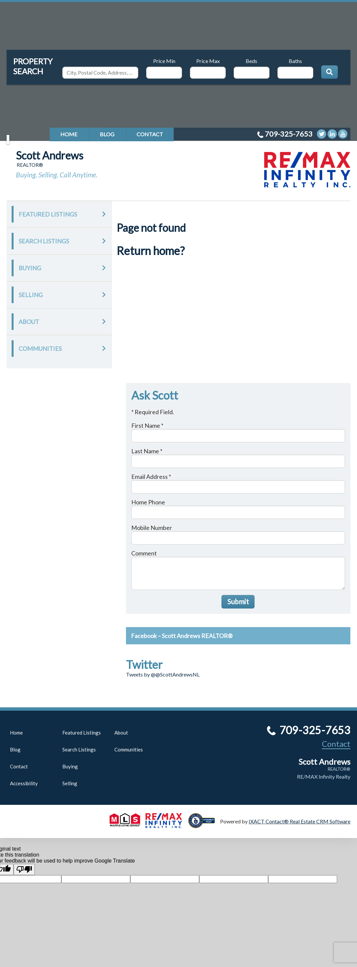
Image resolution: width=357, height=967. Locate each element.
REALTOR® (339, 769)
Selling (31, 294)
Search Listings (44, 241)
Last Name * (146, 451)
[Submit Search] (329, 72)
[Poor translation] (24, 869)
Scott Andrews (49, 155)
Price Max (208, 61)
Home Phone (148, 502)
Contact (150, 134)
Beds (251, 61)
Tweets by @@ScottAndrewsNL (163, 674)
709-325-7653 (289, 133)
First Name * (147, 425)
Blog (107, 134)
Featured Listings (48, 214)
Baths (295, 61)
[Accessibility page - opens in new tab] (204, 825)
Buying (30, 268)
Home (69, 134)
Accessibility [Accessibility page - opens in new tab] (24, 783)
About (29, 321)
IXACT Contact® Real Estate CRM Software (299, 821)
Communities (40, 348)
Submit (238, 601)
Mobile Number (151, 527)
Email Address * (151, 476)
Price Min (164, 61)
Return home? (151, 250)
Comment (144, 553)
